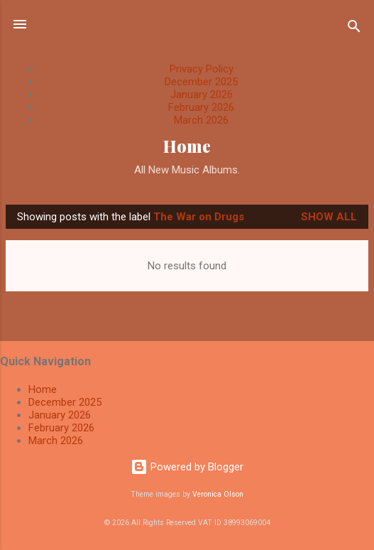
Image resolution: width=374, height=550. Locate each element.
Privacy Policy (201, 69)
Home (187, 146)
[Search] (354, 28)
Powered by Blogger (187, 466)
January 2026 (201, 94)
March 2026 (201, 120)
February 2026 (201, 107)
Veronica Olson (217, 494)
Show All (329, 216)
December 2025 (201, 81)
